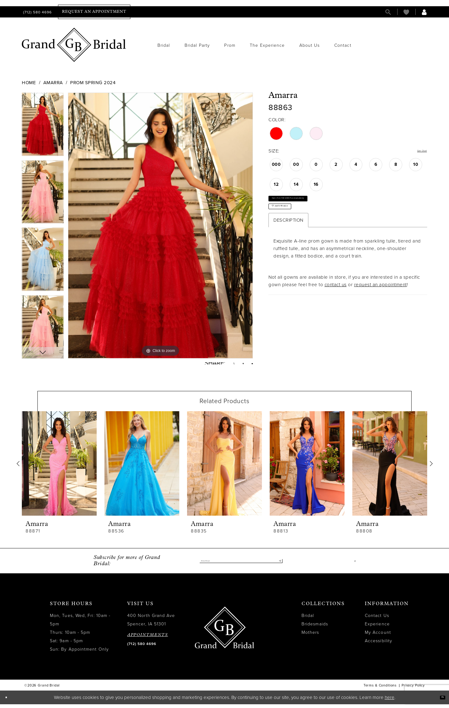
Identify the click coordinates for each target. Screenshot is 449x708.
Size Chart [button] (415, 151)
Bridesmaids (315, 628)
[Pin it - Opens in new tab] (237, 365)
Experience (377, 628)
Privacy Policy (413, 689)
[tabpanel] (43, 126)
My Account (378, 636)
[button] (424, 12)
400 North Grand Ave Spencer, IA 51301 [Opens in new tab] (151, 624)
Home (29, 82)
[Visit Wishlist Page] (406, 12)
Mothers (310, 636)
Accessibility (378, 645)
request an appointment (380, 304)
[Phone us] (37, 12)
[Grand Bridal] (74, 45)
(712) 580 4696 (141, 648)
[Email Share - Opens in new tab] (250, 365)
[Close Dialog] (9, 701)
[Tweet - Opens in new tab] (223, 365)
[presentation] (59, 467)
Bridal (308, 619)
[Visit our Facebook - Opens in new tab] (353, 565)
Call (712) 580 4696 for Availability (311, 205)
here (389, 701)
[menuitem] (37, 12)
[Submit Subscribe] (278, 565)
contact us (336, 304)
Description (288, 239)
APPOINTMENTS (147, 639)
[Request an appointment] (94, 12)
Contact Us (377, 619)
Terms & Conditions (380, 689)
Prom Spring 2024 (92, 82)
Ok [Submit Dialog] (439, 701)
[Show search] (388, 12)
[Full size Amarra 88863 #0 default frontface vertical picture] (160, 225)
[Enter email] (241, 565)
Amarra (53, 82)
